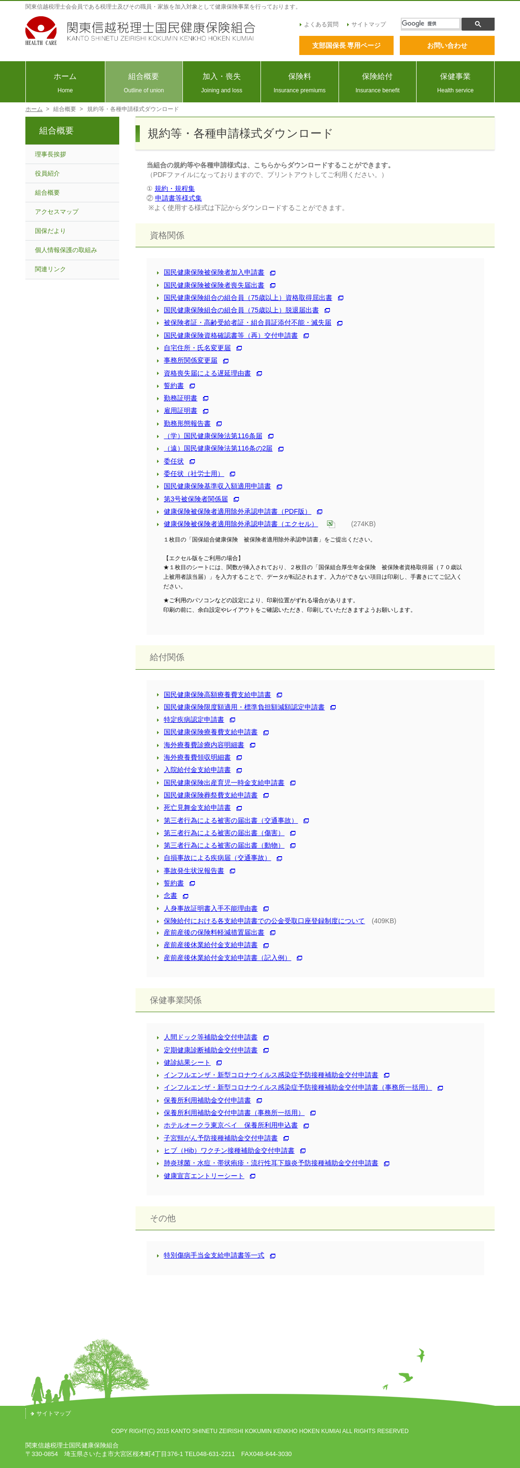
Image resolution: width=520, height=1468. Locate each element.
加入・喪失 (221, 83)
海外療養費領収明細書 (194, 757)
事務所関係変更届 (187, 360)
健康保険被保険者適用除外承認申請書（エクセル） (237, 524)
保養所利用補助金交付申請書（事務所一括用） (231, 1112)
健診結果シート (184, 1062)
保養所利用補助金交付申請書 (204, 1100)
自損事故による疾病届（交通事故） (214, 857)
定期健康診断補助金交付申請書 (207, 1050)
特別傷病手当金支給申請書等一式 (210, 1255)
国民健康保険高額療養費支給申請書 (214, 694)
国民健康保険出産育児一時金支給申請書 (220, 782)
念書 (167, 895)
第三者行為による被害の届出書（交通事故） (227, 820)
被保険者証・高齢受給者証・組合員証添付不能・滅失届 (244, 322)
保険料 (300, 83)
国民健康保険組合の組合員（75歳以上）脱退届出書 (238, 310)
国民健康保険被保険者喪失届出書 (210, 285)
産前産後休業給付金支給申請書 (207, 945)
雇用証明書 (177, 410)
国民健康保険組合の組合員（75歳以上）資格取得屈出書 (244, 297)
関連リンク (50, 269)
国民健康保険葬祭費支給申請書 (207, 795)
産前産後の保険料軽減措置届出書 (210, 932)
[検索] (430, 23)
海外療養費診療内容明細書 (200, 745)
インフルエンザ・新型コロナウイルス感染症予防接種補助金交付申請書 (267, 1075)
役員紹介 (47, 173)
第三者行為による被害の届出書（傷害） (220, 833)
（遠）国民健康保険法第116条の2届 (214, 448)
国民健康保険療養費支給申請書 (207, 732)
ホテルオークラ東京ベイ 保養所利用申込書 (227, 1125)
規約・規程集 (175, 188)
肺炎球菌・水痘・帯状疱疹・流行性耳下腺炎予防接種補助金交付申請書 (267, 1163)
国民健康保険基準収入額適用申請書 (214, 486)
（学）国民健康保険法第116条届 (209, 436)
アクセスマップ (57, 211)
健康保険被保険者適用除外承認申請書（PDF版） (234, 511)
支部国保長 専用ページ (346, 45)
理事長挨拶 (50, 154)
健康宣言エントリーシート (200, 1176)
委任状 (170, 461)
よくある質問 (319, 24)
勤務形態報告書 (184, 423)
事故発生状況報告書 (190, 870)
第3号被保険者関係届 (192, 499)
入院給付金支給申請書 (194, 769)
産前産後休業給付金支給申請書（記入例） (224, 957)
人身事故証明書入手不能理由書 (207, 908)
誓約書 (170, 385)
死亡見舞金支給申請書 (194, 807)
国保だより (50, 230)
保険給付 (378, 83)
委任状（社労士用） (190, 473)
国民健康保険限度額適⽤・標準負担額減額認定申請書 (241, 707)
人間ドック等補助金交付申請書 (207, 1037)
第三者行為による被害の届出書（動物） (220, 845)
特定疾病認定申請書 (190, 719)
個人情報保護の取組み (66, 250)
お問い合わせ (447, 45)
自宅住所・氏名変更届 (194, 348)
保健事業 (455, 83)
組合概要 (144, 83)
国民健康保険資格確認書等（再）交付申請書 (227, 335)
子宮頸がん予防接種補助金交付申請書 (217, 1138)
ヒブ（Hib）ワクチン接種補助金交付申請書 (225, 1150)
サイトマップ (366, 24)
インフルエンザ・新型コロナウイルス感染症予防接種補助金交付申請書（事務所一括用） (294, 1087)
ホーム (65, 83)
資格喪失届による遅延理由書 (204, 373)
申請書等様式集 (178, 198)
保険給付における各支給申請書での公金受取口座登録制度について (261, 921)
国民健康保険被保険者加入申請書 (210, 272)
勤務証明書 (177, 398)
